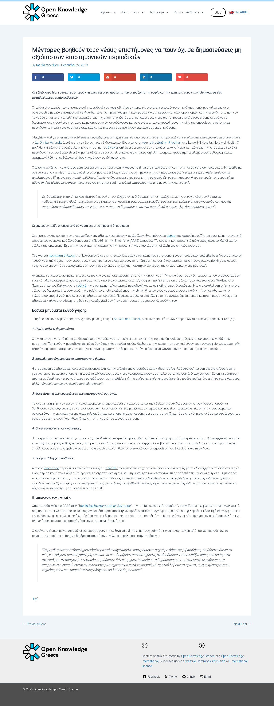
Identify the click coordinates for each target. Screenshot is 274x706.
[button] (218, 12)
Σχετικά (108, 12)
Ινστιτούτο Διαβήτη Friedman (161, 142)
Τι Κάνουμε (159, 12)
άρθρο (171, 235)
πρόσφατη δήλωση (62, 255)
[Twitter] (173, 676)
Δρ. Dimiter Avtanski (48, 142)
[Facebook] (152, 676)
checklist (112, 468)
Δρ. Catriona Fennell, (127, 319)
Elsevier (113, 147)
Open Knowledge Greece (198, 656)
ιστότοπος (51, 468)
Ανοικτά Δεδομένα (189, 12)
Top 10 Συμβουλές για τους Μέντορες (105, 506)
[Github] (191, 676)
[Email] (208, 676)
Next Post (242, 624)
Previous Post (34, 624)
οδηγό (82, 285)
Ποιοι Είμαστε (132, 12)
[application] (113, 12)
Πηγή (35, 599)
